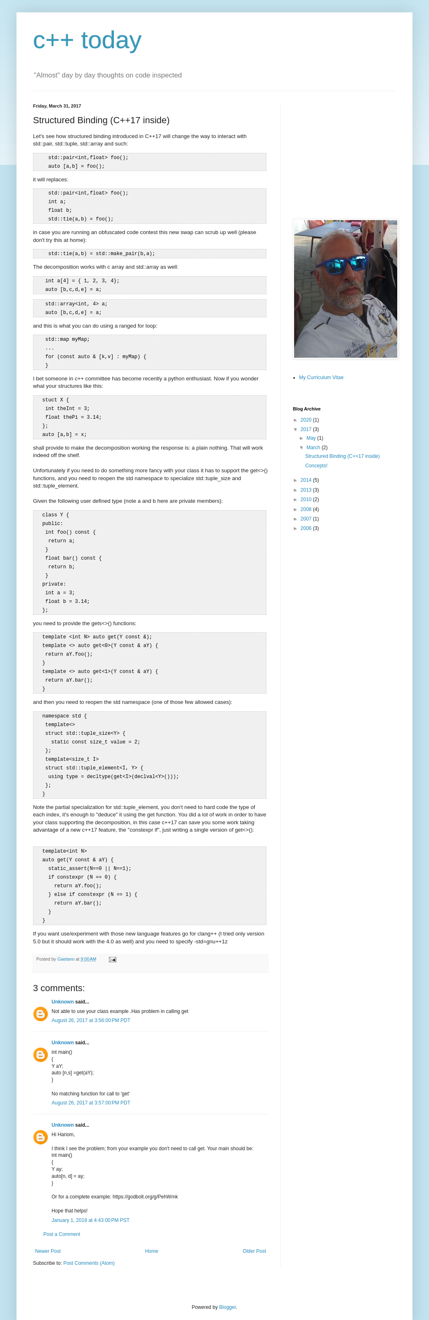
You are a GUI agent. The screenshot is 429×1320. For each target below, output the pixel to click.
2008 (307, 509)
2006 (307, 528)
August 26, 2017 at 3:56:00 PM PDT (91, 996)
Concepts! (316, 466)
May (311, 438)
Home (151, 1227)
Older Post (254, 1227)
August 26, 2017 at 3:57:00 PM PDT (91, 1079)
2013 (307, 490)
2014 (307, 480)
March (314, 447)
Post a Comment (61, 1210)
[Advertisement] (344, 154)
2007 (307, 519)
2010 (307, 499)
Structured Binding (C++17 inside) (342, 456)
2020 (307, 420)
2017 (307, 429)
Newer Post (48, 1227)
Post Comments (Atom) (89, 1239)
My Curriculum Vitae (321, 377)
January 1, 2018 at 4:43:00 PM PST (91, 1196)
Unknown (63, 978)
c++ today (87, 40)
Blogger (227, 1283)
